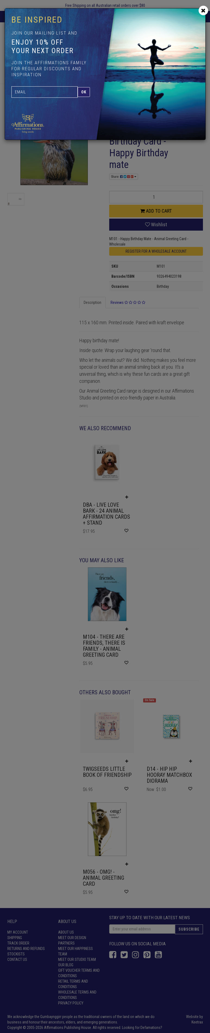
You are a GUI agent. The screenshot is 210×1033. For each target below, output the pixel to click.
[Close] (203, 10)
